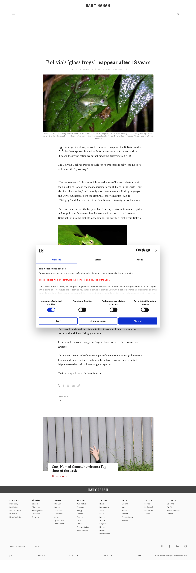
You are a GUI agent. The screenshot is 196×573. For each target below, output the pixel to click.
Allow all (138, 321)
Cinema (125, 504)
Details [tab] (98, 260)
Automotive (81, 504)
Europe (57, 507)
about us (73, 556)
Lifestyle (104, 500)
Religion (102, 524)
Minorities (36, 514)
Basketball (148, 507)
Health (102, 504)
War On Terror (15, 510)
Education (36, 507)
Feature (102, 530)
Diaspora (35, 517)
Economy (80, 507)
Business (82, 500)
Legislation (13, 507)
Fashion (102, 517)
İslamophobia (59, 524)
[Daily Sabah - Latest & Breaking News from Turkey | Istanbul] (98, 5)
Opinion (171, 500)
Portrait (125, 514)
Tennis (147, 514)
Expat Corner (104, 534)
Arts (124, 500)
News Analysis (15, 517)
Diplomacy (13, 504)
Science (102, 520)
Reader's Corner (173, 510)
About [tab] (140, 260)
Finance (80, 514)
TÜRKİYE (36, 500)
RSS (139, 556)
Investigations (37, 510)
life (59, 400)
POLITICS (14, 500)
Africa (56, 517)
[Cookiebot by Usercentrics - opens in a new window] (138, 251)
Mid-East (57, 504)
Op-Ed (169, 507)
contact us (108, 556)
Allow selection (98, 321)
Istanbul (35, 504)
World (58, 500)
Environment (104, 507)
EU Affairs (13, 514)
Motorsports (149, 510)
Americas (58, 510)
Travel (101, 510)
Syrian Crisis (59, 520)
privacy (41, 556)
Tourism (80, 517)
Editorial (170, 514)
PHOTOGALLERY (62, 476)
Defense (80, 524)
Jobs (11, 556)
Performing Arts (128, 517)
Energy (79, 510)
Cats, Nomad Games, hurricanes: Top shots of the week (79, 468)
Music (124, 507)
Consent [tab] (56, 260)
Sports (148, 500)
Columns (170, 504)
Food (101, 514)
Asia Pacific (58, 514)
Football (147, 504)
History (102, 527)
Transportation (83, 527)
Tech (79, 520)
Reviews (125, 520)
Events (124, 510)
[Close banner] (156, 251)
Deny (58, 321)
